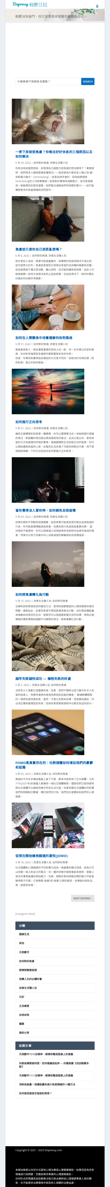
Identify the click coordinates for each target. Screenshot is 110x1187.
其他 (21, 943)
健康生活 (24, 934)
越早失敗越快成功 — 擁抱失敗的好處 (43, 678)
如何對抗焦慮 (41, 162)
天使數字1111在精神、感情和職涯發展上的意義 (46, 1075)
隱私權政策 (21, 1160)
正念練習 (24, 1006)
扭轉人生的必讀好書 (30, 979)
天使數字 (24, 952)
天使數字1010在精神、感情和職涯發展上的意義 (46, 1054)
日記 (21, 997)
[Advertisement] (54, 48)
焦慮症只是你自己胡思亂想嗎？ (38, 249)
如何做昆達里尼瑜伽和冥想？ (35, 1093)
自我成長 (24, 1015)
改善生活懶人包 (59, 162)
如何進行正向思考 (28, 422)
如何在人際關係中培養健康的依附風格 (43, 338)
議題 (21, 1023)
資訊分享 (24, 1032)
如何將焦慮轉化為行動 (32, 594)
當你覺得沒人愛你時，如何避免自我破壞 (45, 510)
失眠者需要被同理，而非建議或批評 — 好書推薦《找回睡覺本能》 (54, 1065)
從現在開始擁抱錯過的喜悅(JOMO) (41, 856)
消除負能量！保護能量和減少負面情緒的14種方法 (47, 1084)
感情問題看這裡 (28, 970)
